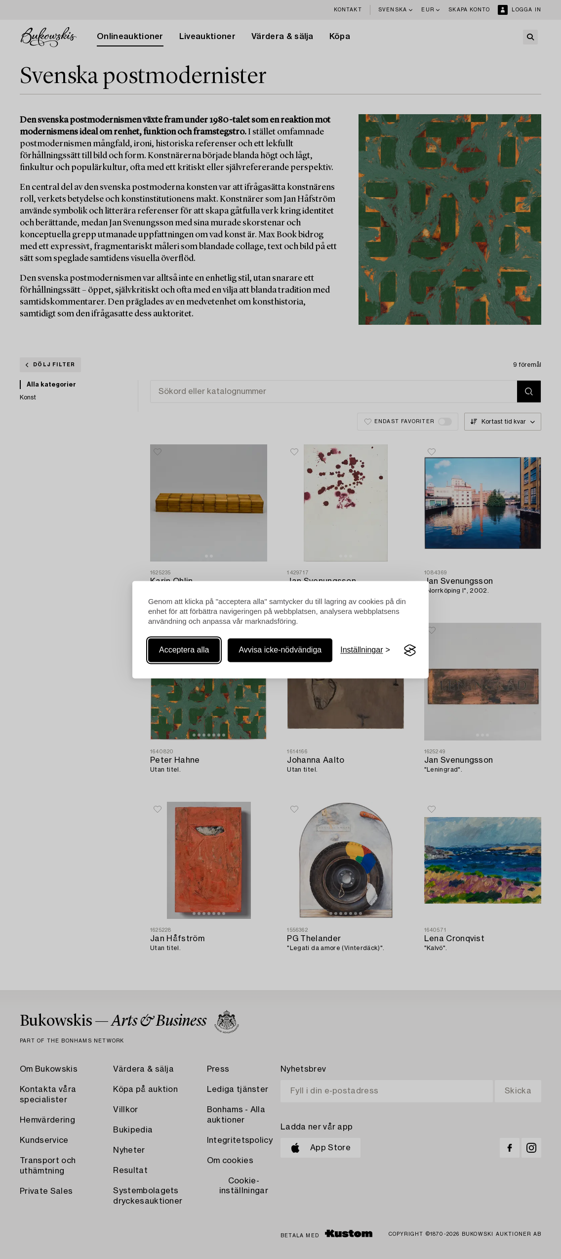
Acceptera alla (184, 650)
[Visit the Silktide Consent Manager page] (410, 650)
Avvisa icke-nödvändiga (280, 650)
